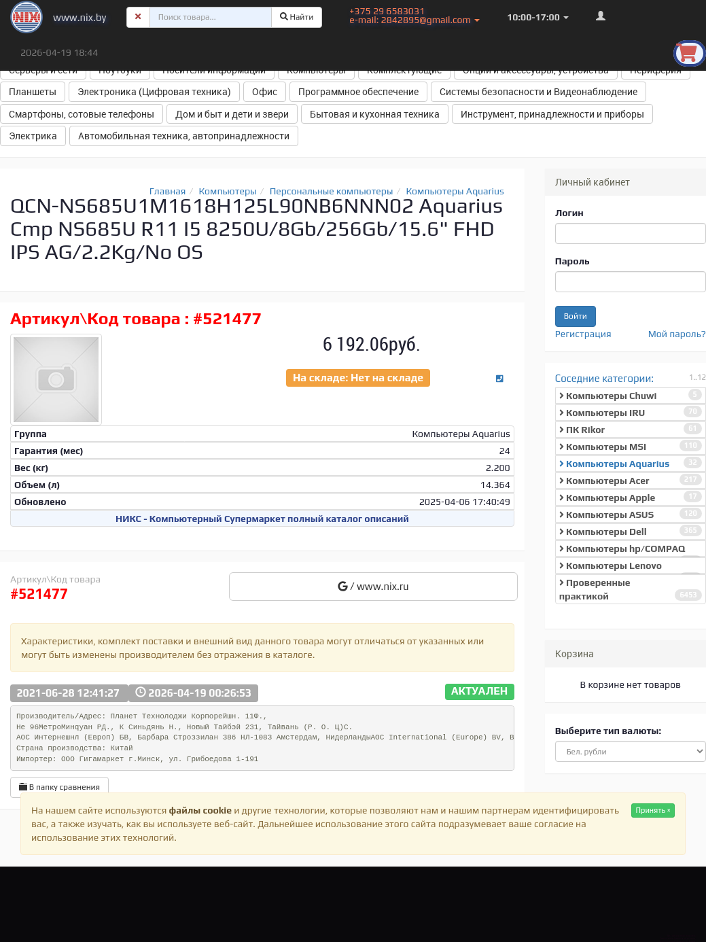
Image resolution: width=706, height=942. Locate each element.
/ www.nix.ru (373, 586)
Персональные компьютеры (331, 191)
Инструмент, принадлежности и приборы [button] (552, 113)
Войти (575, 316)
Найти (297, 17)
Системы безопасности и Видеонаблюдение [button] (538, 91)
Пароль (572, 261)
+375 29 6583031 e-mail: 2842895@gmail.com (414, 15)
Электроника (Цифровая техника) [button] (154, 91)
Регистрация (583, 333)
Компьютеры (228, 191)
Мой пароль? (677, 333)
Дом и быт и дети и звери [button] (232, 113)
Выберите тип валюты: (608, 730)
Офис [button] (264, 91)
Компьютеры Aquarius (455, 191)
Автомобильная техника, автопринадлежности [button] (183, 135)
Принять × (653, 810)
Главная (167, 191)
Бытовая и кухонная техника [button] (375, 113)
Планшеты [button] (32, 91)
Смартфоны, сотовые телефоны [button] (81, 113)
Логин (569, 212)
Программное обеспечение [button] (358, 91)
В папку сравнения (59, 787)
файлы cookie (200, 810)
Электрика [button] (33, 135)
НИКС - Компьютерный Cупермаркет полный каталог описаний (262, 518)
